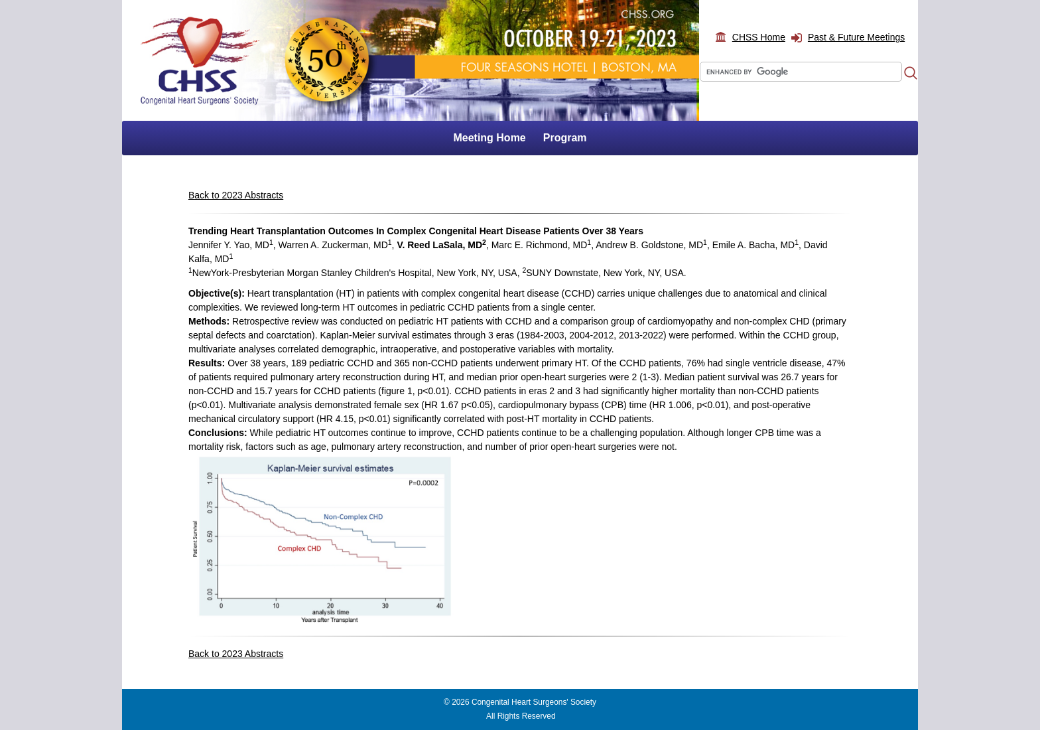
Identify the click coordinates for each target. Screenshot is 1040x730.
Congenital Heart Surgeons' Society (534, 702)
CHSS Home (758, 37)
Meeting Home (489, 137)
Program (565, 137)
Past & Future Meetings (856, 37)
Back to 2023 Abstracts (235, 195)
